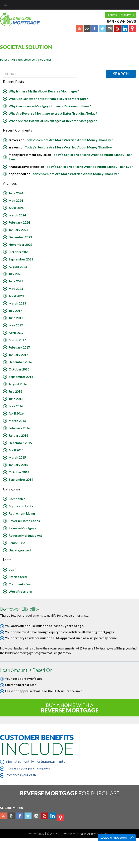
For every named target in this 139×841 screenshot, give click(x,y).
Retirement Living (22, 513)
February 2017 (19, 347)
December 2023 (20, 237)
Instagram (36, 816)
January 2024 (18, 230)
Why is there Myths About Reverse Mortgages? (44, 91)
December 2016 (20, 362)
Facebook (19, 816)
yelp (44, 816)
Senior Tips (17, 543)
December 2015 (20, 443)
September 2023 (21, 259)
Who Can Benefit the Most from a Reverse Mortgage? (48, 98)
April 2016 (16, 413)
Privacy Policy (35, 833)
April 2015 (16, 450)
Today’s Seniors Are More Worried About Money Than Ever (69, 140)
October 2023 (19, 252)
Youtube (3, 816)
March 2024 (17, 215)
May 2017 (16, 325)
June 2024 (16, 193)
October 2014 (19, 472)
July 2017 (15, 310)
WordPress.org (20, 591)
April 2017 (16, 332)
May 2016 (16, 406)
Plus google (11, 816)
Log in (13, 569)
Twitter (28, 816)
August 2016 (18, 384)
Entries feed (18, 577)
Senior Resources (120, 15)
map (60, 817)
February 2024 (19, 222)
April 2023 (16, 296)
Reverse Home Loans (24, 521)
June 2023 (16, 281)
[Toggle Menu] (5, 5)
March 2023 (17, 303)
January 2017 (18, 355)
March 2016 (17, 420)
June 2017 (16, 318)
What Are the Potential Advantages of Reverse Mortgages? (53, 121)
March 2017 (17, 340)
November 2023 (20, 244)
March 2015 (17, 457)
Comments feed (21, 584)
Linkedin (52, 816)
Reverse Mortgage (22, 528)
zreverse (29, 59)
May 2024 (16, 200)
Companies (17, 499)
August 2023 (18, 266)
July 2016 (15, 391)
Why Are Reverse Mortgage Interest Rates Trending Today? (53, 113)
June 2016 (16, 399)
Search (121, 73)
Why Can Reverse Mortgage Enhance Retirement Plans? (50, 106)
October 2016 (19, 369)
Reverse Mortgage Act (25, 535)
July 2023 (15, 274)
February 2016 (19, 428)
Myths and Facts (21, 506)
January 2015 (18, 465)
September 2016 (21, 376)
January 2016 (18, 435)
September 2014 (21, 479)
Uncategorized (20, 550)
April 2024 (16, 208)
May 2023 (16, 288)
